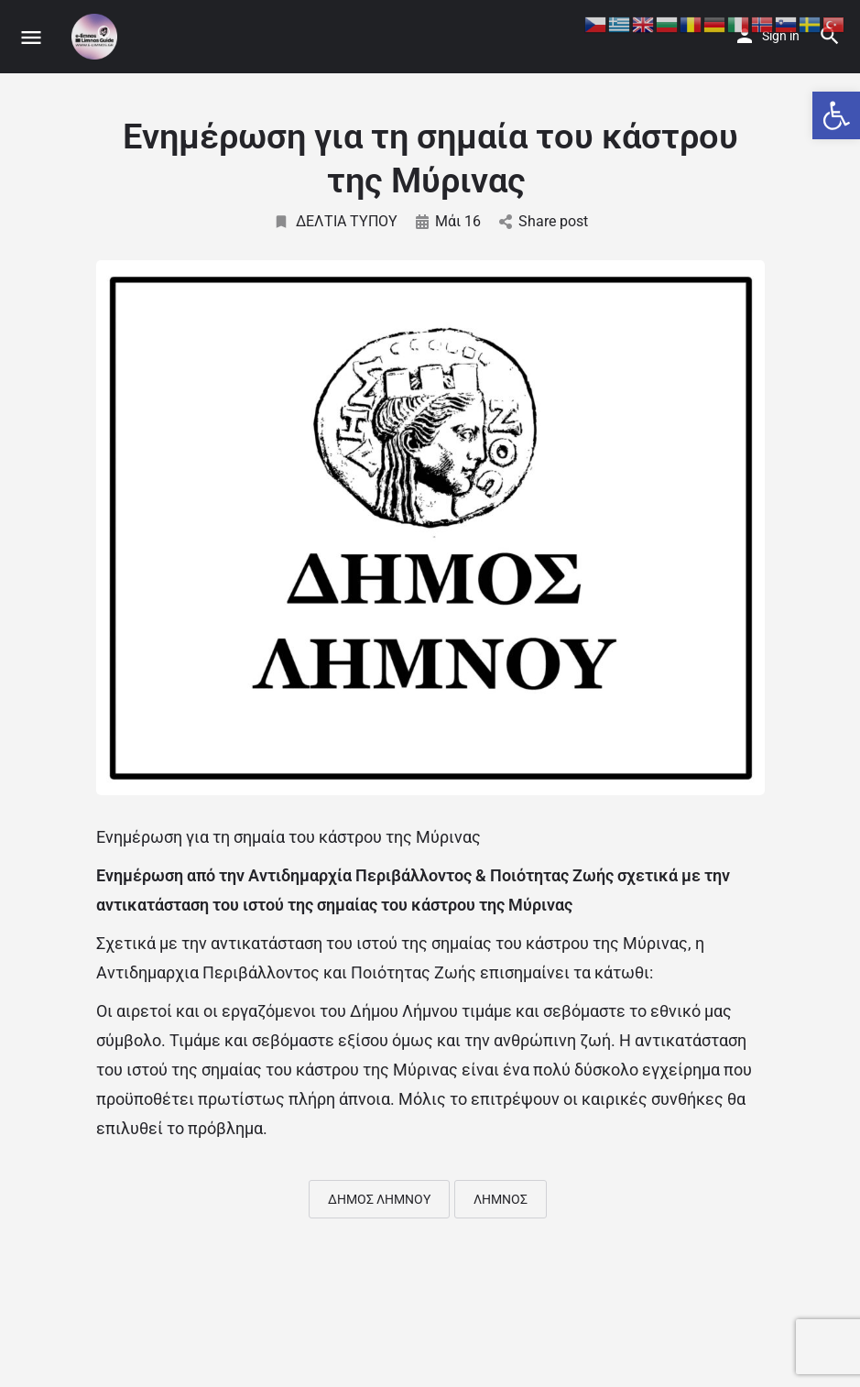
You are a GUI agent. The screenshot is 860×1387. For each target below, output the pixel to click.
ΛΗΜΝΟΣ (501, 1199)
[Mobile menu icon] (31, 37)
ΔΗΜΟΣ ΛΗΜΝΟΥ (379, 1199)
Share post (543, 221)
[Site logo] (96, 37)
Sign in (781, 35)
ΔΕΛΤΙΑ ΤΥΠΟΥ (335, 221)
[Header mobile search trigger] (830, 36)
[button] (836, 115)
